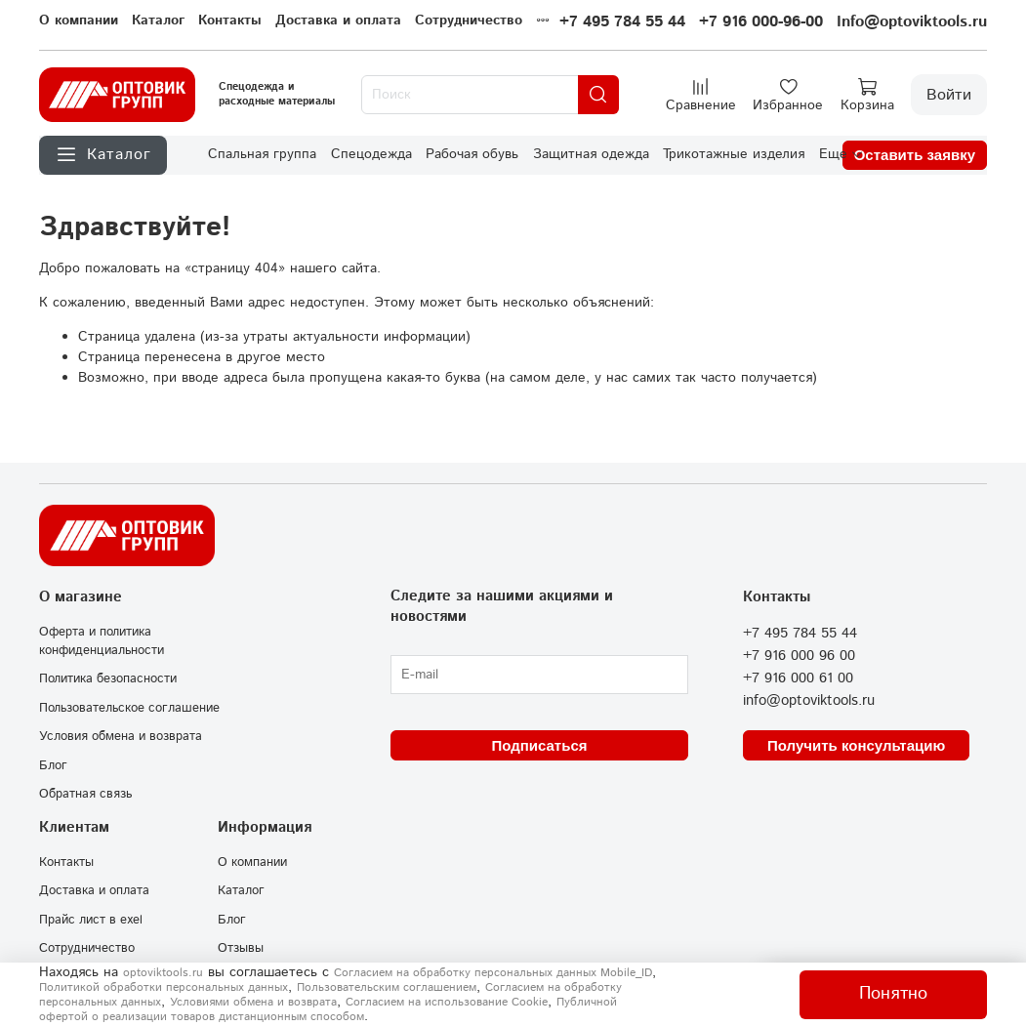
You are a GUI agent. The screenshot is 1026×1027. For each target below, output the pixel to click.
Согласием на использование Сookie (447, 1002)
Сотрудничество (468, 20)
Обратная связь (85, 793)
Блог (53, 765)
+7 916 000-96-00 (761, 22)
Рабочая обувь (472, 154)
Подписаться (539, 745)
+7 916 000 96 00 (799, 656)
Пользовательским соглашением (386, 987)
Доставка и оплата (338, 20)
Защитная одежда (591, 154)
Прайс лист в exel (91, 919)
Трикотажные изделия (733, 154)
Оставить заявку (914, 154)
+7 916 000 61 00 (798, 678)
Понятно (893, 993)
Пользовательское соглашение (129, 708)
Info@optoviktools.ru (912, 22)
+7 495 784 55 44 (622, 22)
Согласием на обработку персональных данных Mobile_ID (493, 973)
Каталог (158, 20)
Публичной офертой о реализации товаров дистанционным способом (328, 1009)
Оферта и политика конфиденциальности (101, 641)
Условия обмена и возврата (120, 736)
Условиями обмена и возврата (253, 1002)
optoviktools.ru (163, 973)
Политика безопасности (108, 678)
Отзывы (241, 948)
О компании (78, 20)
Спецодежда (371, 154)
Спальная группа (262, 154)
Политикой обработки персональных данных (163, 987)
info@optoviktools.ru (809, 701)
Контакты (230, 20)
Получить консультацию (856, 745)
